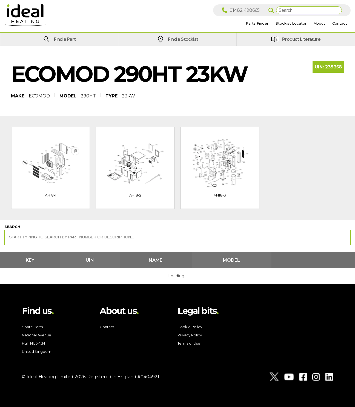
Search (12, 226)
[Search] (309, 10)
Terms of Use (189, 343)
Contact (107, 327)
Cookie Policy (190, 327)
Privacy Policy (190, 335)
